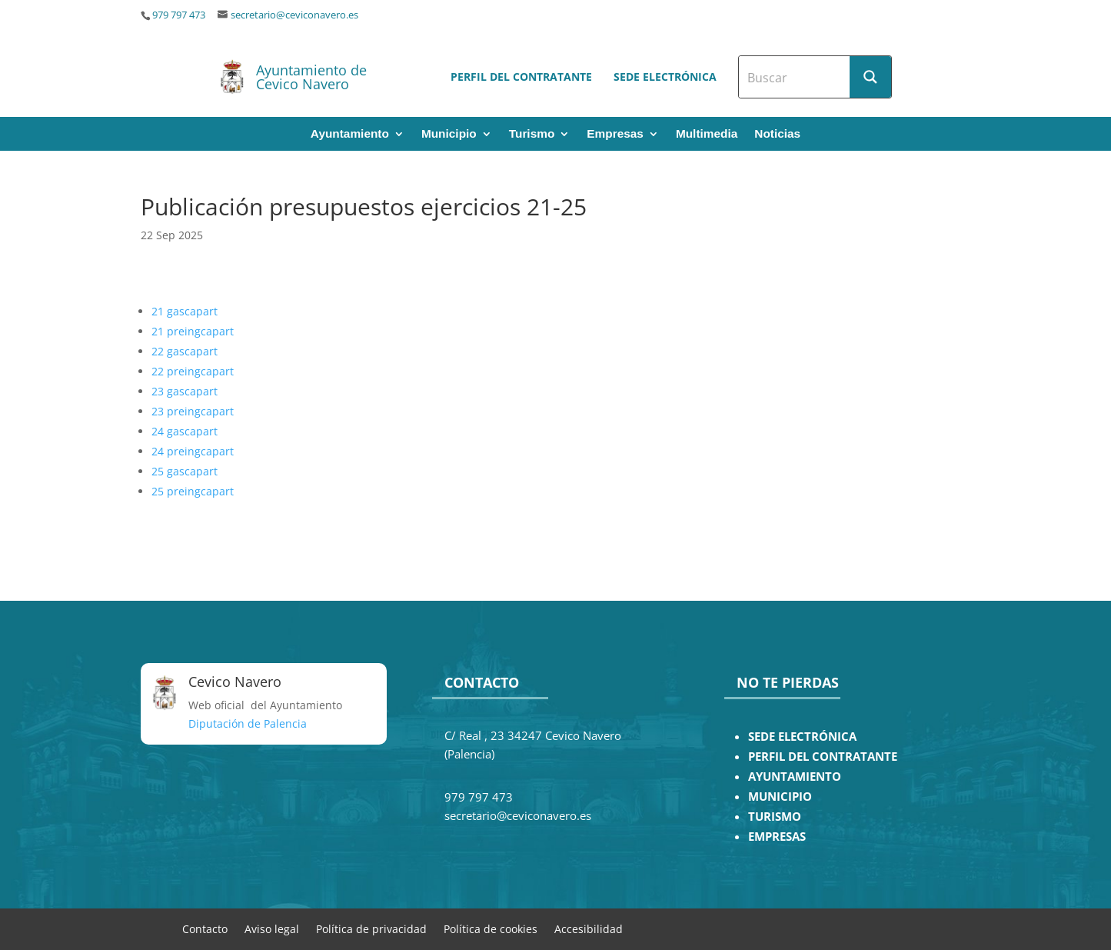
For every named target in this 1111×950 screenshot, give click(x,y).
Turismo (532, 134)
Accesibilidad (588, 928)
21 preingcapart (192, 331)
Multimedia (706, 134)
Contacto (205, 928)
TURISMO (774, 816)
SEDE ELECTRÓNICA (802, 736)
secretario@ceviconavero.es (294, 15)
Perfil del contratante (521, 76)
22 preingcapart (192, 371)
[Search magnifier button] (870, 77)
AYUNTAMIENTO (794, 776)
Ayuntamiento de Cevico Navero (311, 77)
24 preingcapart (192, 451)
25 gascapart (184, 471)
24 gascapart (184, 431)
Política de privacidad (371, 928)
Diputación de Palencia (247, 723)
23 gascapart (184, 391)
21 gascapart (184, 311)
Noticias (777, 134)
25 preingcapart (192, 491)
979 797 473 (178, 15)
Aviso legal (271, 928)
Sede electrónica (665, 76)
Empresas (615, 134)
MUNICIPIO (780, 796)
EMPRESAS (777, 836)
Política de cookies (490, 928)
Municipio (449, 134)
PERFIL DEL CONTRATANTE (822, 756)
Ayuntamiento (350, 134)
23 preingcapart (192, 411)
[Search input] (795, 76)
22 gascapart (184, 351)
